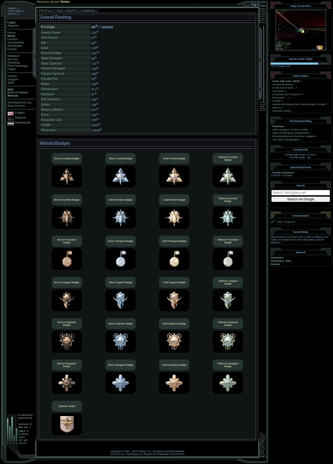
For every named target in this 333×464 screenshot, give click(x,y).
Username (278, 91)
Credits (45, 124)
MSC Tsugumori (286, 221)
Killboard (13, 56)
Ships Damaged (51, 58)
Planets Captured (52, 73)
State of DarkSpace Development (290, 133)
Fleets (11, 69)
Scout (44, 114)
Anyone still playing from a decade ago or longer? (299, 104)
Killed (44, 48)
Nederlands (22, 122)
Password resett (281, 111)
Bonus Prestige (51, 52)
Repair (45, 83)
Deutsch (20, 117)
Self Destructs (50, 99)
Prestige (48, 27)
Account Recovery (282, 84)
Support (12, 79)
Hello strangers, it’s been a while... (291, 129)
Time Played (49, 37)
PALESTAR (178, 454)
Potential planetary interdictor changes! (293, 136)
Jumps (45, 104)
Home (11, 32)
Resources (48, 130)
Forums (12, 39)
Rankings (13, 62)
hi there (276, 101)
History (12, 76)
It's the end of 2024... (284, 87)
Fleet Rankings (17, 65)
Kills (43, 42)
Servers (12, 59)
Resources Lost (51, 119)
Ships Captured (51, 63)
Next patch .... (280, 97)
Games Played (51, 32)
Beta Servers (16, 105)
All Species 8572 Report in (286, 94)
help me (276, 107)
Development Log (19, 102)
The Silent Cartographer (285, 139)
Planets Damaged (53, 68)
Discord (296, 237)
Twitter (274, 239)
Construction (49, 89)
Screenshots (15, 42)
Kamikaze (47, 94)
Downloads (14, 45)
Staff (10, 82)
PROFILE (45, 10)
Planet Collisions (52, 109)
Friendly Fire (49, 78)
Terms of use (117, 454)
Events (12, 49)
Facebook (287, 239)
